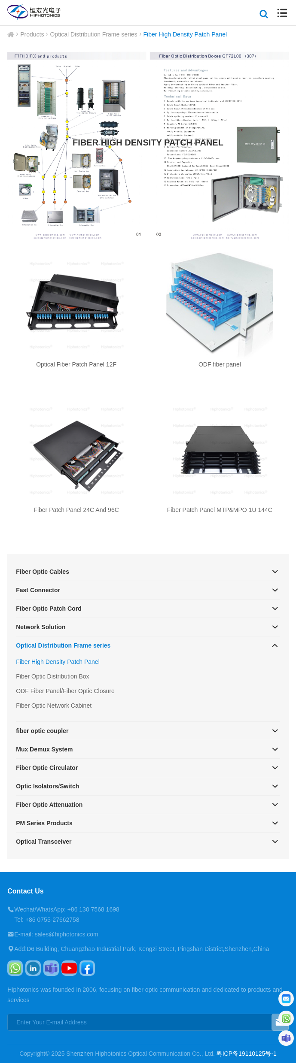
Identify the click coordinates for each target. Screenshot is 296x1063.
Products (32, 34)
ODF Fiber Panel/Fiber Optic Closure (65, 690)
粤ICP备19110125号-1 (247, 1053)
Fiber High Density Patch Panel (185, 34)
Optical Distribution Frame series (93, 34)
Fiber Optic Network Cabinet (54, 705)
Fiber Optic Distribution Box (52, 676)
